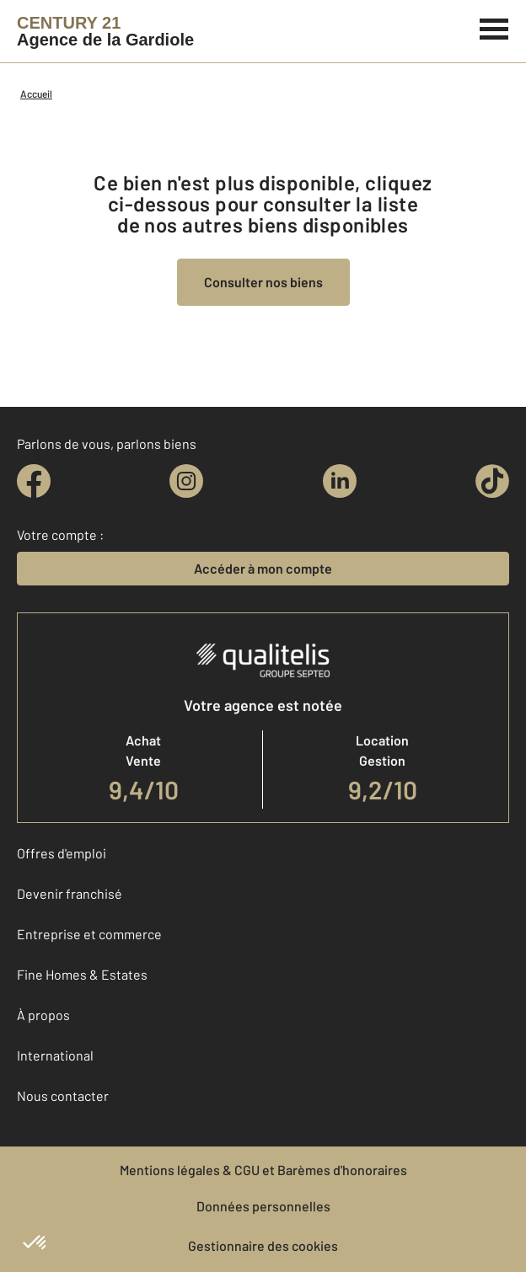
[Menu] (494, 27)
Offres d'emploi (61, 853)
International (55, 1055)
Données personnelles (263, 1206)
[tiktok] (492, 481)
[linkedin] (340, 481)
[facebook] (34, 481)
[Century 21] (105, 31)
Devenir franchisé (69, 893)
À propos (43, 1015)
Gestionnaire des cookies (263, 1245)
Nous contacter (63, 1096)
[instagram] (186, 481)
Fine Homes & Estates (82, 974)
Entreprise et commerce (89, 934)
